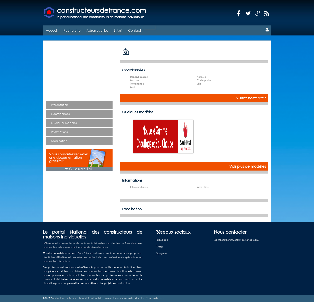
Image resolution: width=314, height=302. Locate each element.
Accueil (51, 30)
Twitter (159, 246)
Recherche (72, 30)
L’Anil (118, 30)
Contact (134, 30)
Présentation (59, 105)
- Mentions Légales (154, 298)
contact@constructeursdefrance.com (236, 239)
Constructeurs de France (63, 298)
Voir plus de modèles (247, 166)
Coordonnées (60, 114)
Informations (59, 132)
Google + (161, 253)
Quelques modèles (64, 123)
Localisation (59, 141)
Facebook (162, 239)
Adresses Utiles (97, 30)
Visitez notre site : (251, 98)
